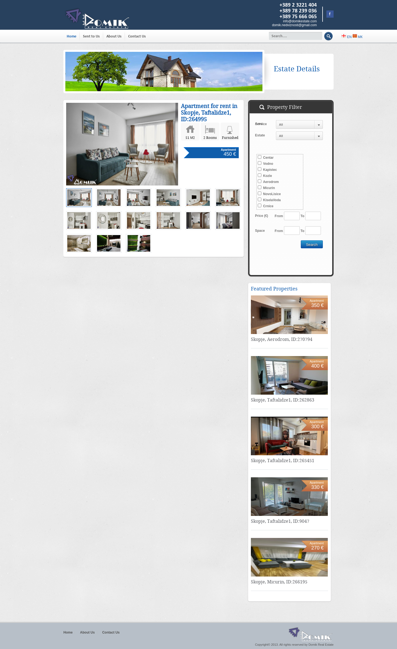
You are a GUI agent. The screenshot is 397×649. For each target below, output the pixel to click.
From (279, 216)
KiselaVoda (269, 200)
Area (258, 124)
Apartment (228, 149)
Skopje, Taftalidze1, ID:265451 (282, 460)
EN (347, 37)
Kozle (265, 175)
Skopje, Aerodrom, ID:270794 (281, 339)
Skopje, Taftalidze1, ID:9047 (280, 521)
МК (358, 37)
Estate (260, 135)
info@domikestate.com (300, 21)
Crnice (265, 206)
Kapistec (267, 169)
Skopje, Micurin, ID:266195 (279, 582)
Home (71, 36)
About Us (114, 36)
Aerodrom (268, 181)
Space (260, 231)
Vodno (265, 163)
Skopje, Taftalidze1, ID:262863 (282, 400)
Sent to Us (91, 36)
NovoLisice (269, 194)
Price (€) (261, 216)
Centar (265, 157)
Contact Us (137, 36)
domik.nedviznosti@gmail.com (294, 25)
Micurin (266, 187)
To (302, 216)
